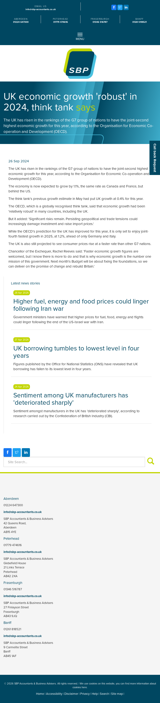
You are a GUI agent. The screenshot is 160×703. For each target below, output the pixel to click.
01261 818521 (139, 22)
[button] (154, 158)
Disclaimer (71, 693)
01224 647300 (21, 22)
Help (95, 693)
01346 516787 (100, 22)
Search (104, 693)
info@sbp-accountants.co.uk (40, 9)
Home (40, 693)
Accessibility (54, 693)
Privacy (85, 693)
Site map (117, 693)
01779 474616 (60, 22)
